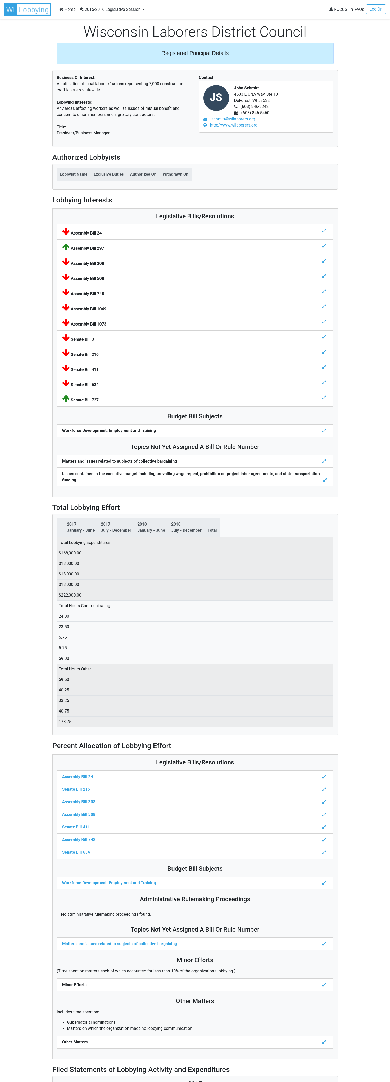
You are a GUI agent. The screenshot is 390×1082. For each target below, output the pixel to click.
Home (68, 9)
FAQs (357, 9)
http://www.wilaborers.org (230, 125)
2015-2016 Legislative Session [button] (111, 9)
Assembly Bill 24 (77, 776)
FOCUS (338, 9)
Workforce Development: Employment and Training (109, 882)
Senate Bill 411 (76, 827)
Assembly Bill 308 (78, 801)
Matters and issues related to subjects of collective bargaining (119, 943)
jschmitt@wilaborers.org (229, 118)
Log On (376, 9)
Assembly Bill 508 (78, 814)
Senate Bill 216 (76, 789)
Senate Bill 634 (76, 852)
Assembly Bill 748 (78, 839)
